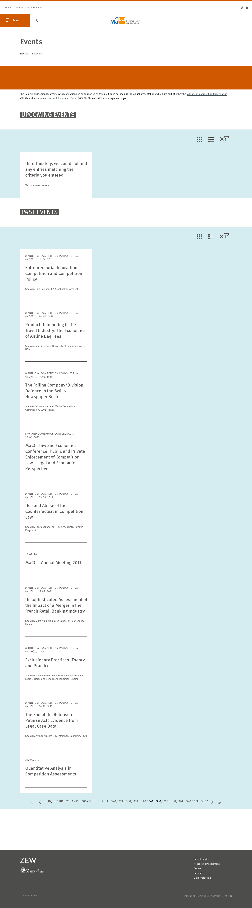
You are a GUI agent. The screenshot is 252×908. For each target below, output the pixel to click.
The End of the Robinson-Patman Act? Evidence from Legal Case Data (51, 721)
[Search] (36, 20)
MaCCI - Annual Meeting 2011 (53, 563)
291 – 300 (80, 801)
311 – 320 (110, 801)
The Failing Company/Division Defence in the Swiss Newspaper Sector (54, 391)
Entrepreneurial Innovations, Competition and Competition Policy (53, 274)
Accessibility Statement (207, 864)
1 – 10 (47, 801)
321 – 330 (124, 801)
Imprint (19, 7)
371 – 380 (200, 801)
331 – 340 (139, 801)
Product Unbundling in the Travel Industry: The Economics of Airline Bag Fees (55, 331)
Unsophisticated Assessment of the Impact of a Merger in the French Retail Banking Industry (56, 606)
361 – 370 (184, 801)
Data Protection (33, 7)
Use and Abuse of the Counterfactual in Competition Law (54, 512)
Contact (8, 7)
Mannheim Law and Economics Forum (56, 98)
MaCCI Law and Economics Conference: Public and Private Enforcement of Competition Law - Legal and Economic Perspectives (55, 457)
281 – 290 (65, 801)
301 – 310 (95, 801)
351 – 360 (169, 801)
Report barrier (201, 859)
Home (24, 54)
